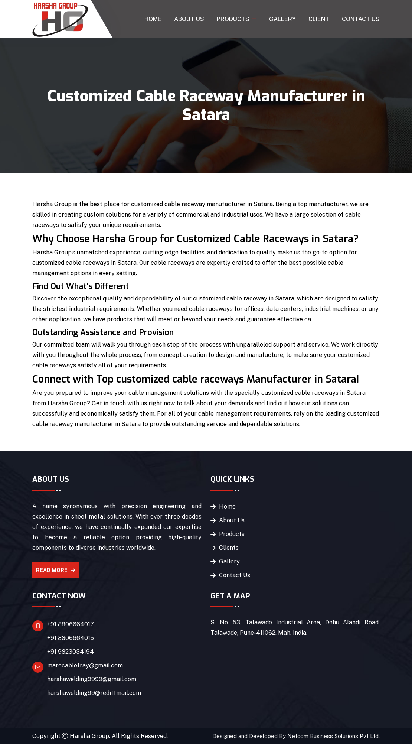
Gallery (282, 19)
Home (152, 19)
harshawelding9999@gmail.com (91, 679)
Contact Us (361, 19)
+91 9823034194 (70, 651)
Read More (55, 570)
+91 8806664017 (70, 624)
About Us (189, 19)
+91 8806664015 (70, 637)
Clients (229, 547)
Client (318, 19)
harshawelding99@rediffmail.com (94, 692)
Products (233, 19)
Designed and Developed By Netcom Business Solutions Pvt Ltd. (296, 736)
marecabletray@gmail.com (85, 665)
